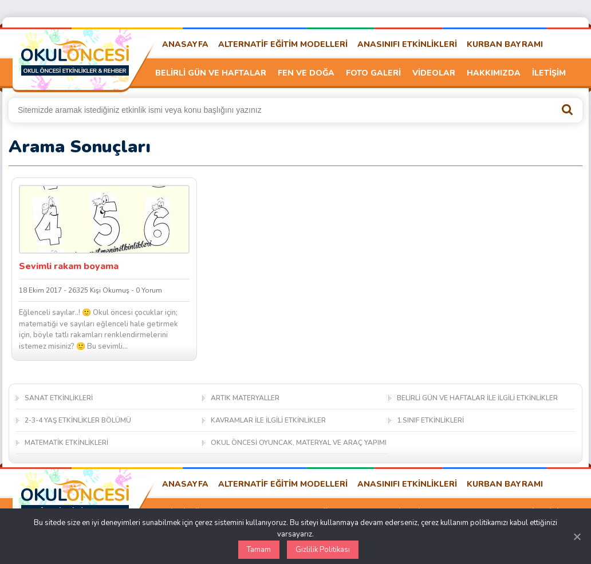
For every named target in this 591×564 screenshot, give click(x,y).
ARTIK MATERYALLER (245, 398)
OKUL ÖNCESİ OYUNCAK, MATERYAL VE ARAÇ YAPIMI (299, 442)
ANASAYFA (185, 44)
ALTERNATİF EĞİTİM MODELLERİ (283, 44)
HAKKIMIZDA (494, 73)
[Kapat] (576, 536)
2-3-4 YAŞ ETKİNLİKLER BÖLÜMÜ (78, 420)
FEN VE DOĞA (306, 73)
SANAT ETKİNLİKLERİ (59, 398)
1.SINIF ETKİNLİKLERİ (430, 420)
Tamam (259, 550)
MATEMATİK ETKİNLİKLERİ (66, 442)
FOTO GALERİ (373, 73)
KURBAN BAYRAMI (505, 44)
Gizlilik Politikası (323, 550)
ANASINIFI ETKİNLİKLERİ (407, 44)
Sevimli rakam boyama (69, 266)
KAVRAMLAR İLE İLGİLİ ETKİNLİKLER (268, 420)
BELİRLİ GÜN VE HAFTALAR (210, 73)
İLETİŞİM (549, 73)
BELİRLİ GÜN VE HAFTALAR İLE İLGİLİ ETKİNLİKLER (477, 398)
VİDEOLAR (433, 73)
